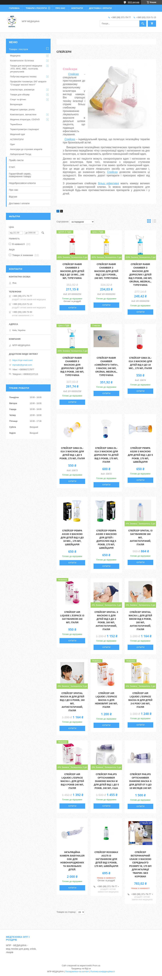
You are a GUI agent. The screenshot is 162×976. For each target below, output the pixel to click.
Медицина (15, 55)
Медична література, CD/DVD (25, 119)
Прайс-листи (16, 160)
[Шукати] (142, 23)
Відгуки (13, 196)
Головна (14, 8)
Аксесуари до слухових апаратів (26, 149)
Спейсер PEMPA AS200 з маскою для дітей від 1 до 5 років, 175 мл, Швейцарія (140, 455)
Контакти (77, 8)
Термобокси (16, 124)
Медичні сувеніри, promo (22, 109)
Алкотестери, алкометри (22, 89)
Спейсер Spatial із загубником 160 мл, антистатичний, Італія (140, 537)
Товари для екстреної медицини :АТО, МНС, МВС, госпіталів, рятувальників (26, 68)
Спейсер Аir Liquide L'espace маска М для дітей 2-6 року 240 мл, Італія (140, 700)
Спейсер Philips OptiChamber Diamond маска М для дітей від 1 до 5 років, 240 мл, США (106, 781)
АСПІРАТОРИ (17, 139)
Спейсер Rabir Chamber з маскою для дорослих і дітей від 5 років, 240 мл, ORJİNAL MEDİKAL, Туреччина (140, 274)
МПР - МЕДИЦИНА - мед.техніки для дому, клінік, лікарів (21, 949)
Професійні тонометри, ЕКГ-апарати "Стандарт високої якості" (28, 83)
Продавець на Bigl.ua (81, 968)
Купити (72, 308)
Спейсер (73, 74)
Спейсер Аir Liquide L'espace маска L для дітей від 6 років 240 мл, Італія (72, 781)
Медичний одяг (17, 134)
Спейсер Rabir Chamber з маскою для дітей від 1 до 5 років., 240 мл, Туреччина (106, 271)
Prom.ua (96, 965)
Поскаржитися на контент (77, 971)
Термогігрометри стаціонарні (24, 129)
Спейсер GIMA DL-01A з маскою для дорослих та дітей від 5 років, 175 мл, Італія (106, 455)
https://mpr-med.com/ (22, 360)
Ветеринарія (16, 104)
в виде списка (154, 221)
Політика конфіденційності (102, 971)
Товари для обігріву (20, 94)
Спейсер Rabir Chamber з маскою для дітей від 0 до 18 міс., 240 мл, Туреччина (72, 271)
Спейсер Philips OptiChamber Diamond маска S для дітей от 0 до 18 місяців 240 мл (140, 781)
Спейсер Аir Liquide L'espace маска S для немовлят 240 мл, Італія (106, 700)
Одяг (12, 144)
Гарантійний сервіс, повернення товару (20, 175)
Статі (12, 166)
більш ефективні (108, 183)
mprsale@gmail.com (22, 365)
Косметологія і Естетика (22, 60)
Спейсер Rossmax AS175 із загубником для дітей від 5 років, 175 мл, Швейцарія (106, 859)
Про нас (60, 8)
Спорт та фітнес (18, 99)
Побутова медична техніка (23, 76)
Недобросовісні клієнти (22, 183)
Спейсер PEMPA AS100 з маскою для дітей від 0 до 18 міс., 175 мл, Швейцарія (72, 537)
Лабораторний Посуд (20, 154)
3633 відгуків (133, 2)
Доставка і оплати (100, 8)
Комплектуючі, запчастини (23, 114)
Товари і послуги (36, 8)
